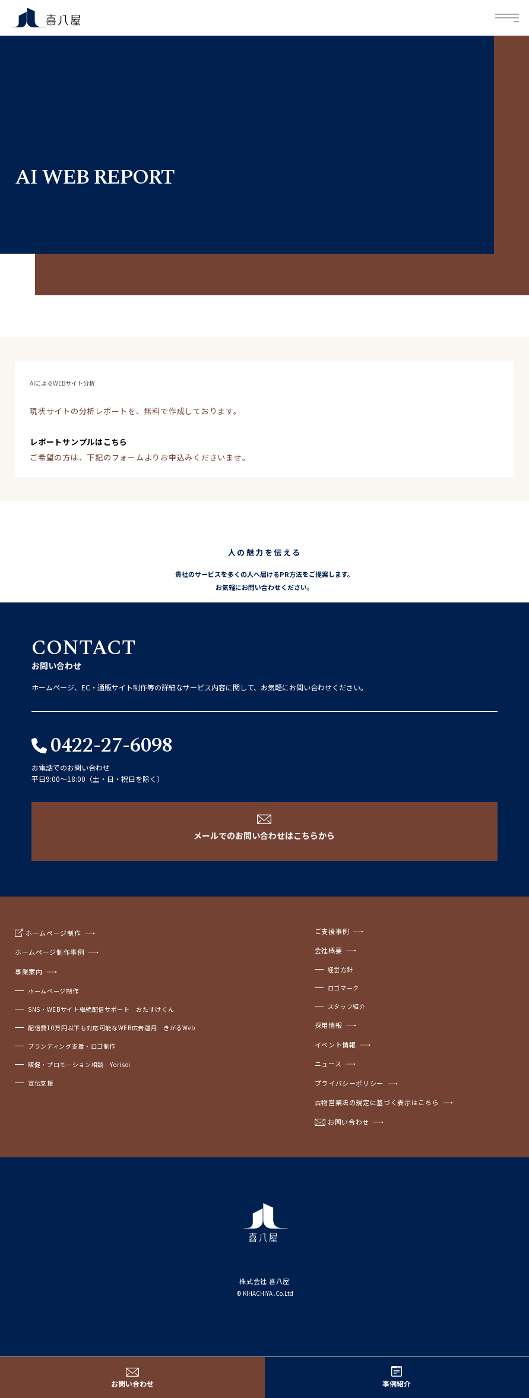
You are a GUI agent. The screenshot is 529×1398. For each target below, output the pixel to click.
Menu (507, 18)
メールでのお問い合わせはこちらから (264, 835)
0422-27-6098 (111, 745)
